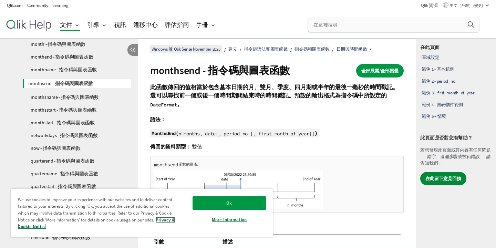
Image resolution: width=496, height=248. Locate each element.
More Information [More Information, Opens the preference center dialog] (229, 220)
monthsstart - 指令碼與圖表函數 (64, 110)
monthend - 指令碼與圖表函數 (62, 57)
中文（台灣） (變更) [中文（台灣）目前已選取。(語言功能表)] (467, 5)
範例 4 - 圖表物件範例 (442, 104)
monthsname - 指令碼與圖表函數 (65, 97)
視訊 (120, 25)
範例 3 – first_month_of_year (448, 93)
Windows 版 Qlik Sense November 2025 (186, 49)
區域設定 (430, 57)
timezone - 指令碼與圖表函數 (60, 237)
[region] (142, 212)
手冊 (202, 25)
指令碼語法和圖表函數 (266, 49)
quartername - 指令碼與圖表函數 (64, 173)
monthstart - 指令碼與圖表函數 (63, 123)
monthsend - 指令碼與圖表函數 (60, 83)
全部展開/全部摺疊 (380, 71)
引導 (93, 25)
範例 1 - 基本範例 (438, 69)
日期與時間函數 (352, 49)
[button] (471, 24)
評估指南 (177, 25)
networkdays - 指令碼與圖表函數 (64, 135)
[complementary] (456, 143)
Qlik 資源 (429, 5)
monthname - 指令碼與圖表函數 (64, 69)
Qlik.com (15, 5)
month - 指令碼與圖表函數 (58, 44)
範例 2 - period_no (438, 81)
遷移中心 (145, 25)
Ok (229, 203)
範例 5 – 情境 (434, 116)
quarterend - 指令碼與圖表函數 (62, 161)
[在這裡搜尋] (394, 25)
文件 (66, 25)
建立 (232, 49)
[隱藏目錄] (132, 50)
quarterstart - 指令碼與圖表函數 (63, 186)
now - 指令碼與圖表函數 (56, 148)
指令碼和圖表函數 (312, 49)
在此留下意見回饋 (443, 179)
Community (37, 5)
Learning (60, 5)
